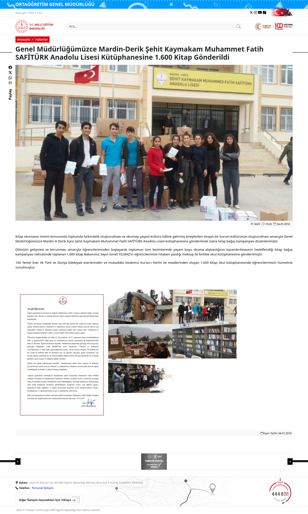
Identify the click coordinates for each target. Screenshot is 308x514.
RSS (31, 13)
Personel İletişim (42, 488)
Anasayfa (20, 13)
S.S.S (39, 13)
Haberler (41, 39)
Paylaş (10, 98)
